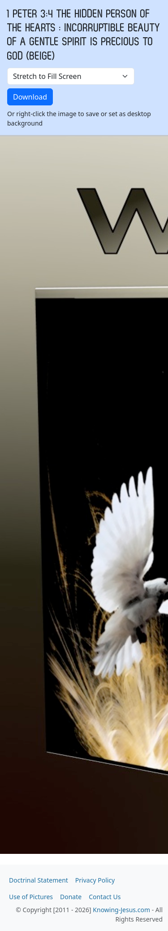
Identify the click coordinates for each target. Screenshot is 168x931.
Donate (71, 896)
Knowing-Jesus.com (121, 909)
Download (30, 97)
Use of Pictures (31, 896)
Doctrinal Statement (38, 880)
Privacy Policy (95, 880)
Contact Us (105, 896)
